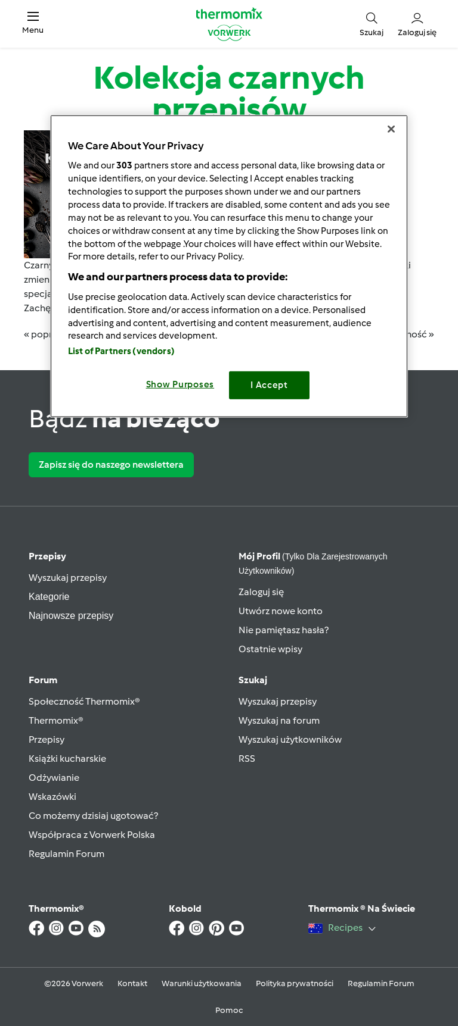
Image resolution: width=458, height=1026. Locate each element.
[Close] (391, 128)
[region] (229, 265)
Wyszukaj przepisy (68, 577)
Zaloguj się (261, 592)
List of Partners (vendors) (121, 351)
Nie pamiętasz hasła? (284, 630)
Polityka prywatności (294, 983)
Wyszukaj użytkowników (290, 739)
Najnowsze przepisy (71, 616)
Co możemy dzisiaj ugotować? (93, 815)
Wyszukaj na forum (279, 720)
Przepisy (47, 556)
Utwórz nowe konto (281, 611)
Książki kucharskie (67, 758)
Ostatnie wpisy (270, 649)
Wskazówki (52, 796)
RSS (247, 758)
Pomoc (229, 1010)
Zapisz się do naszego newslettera (111, 464)
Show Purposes (180, 384)
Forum (43, 680)
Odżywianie (54, 777)
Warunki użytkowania (202, 983)
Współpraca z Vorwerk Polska (92, 834)
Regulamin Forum (66, 853)
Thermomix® (56, 720)
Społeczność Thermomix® (84, 701)
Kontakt (132, 983)
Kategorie (49, 597)
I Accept (269, 385)
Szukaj (253, 680)
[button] (32, 23)
